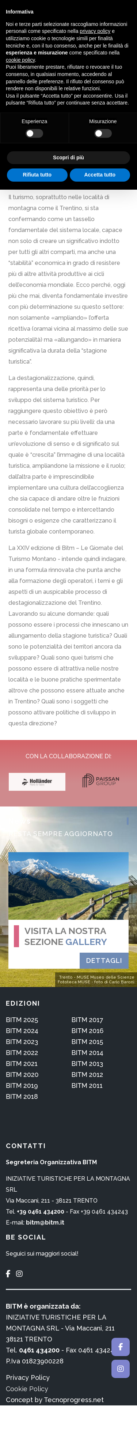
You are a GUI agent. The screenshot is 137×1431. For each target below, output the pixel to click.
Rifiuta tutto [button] (37, 175)
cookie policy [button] (20, 60)
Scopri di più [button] (68, 157)
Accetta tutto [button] (99, 175)
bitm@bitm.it (45, 1222)
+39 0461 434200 (40, 1211)
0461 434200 (39, 1350)
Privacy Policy (28, 1377)
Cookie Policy (27, 1389)
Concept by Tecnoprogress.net (55, 1400)
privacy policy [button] (95, 31)
